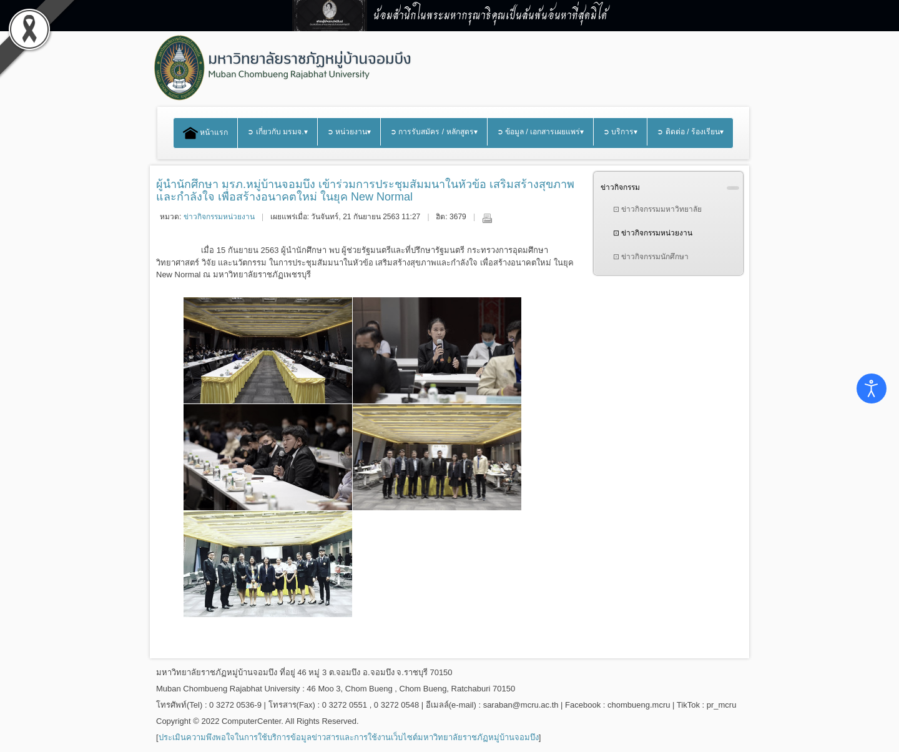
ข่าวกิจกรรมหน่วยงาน (219, 216)
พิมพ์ (487, 218)
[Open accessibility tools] (872, 388)
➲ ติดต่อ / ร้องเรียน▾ (690, 131)
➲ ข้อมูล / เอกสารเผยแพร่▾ (540, 131)
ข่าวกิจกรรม (620, 187)
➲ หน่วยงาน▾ (349, 131)
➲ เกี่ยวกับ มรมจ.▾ (277, 131)
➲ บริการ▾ (620, 131)
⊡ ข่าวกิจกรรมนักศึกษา (651, 256)
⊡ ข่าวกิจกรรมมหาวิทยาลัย (657, 209)
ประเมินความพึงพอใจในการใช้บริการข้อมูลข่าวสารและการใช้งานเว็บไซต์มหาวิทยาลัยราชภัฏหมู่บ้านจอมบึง (349, 737)
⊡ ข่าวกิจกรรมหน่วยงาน (652, 233)
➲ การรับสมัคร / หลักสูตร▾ (434, 131)
